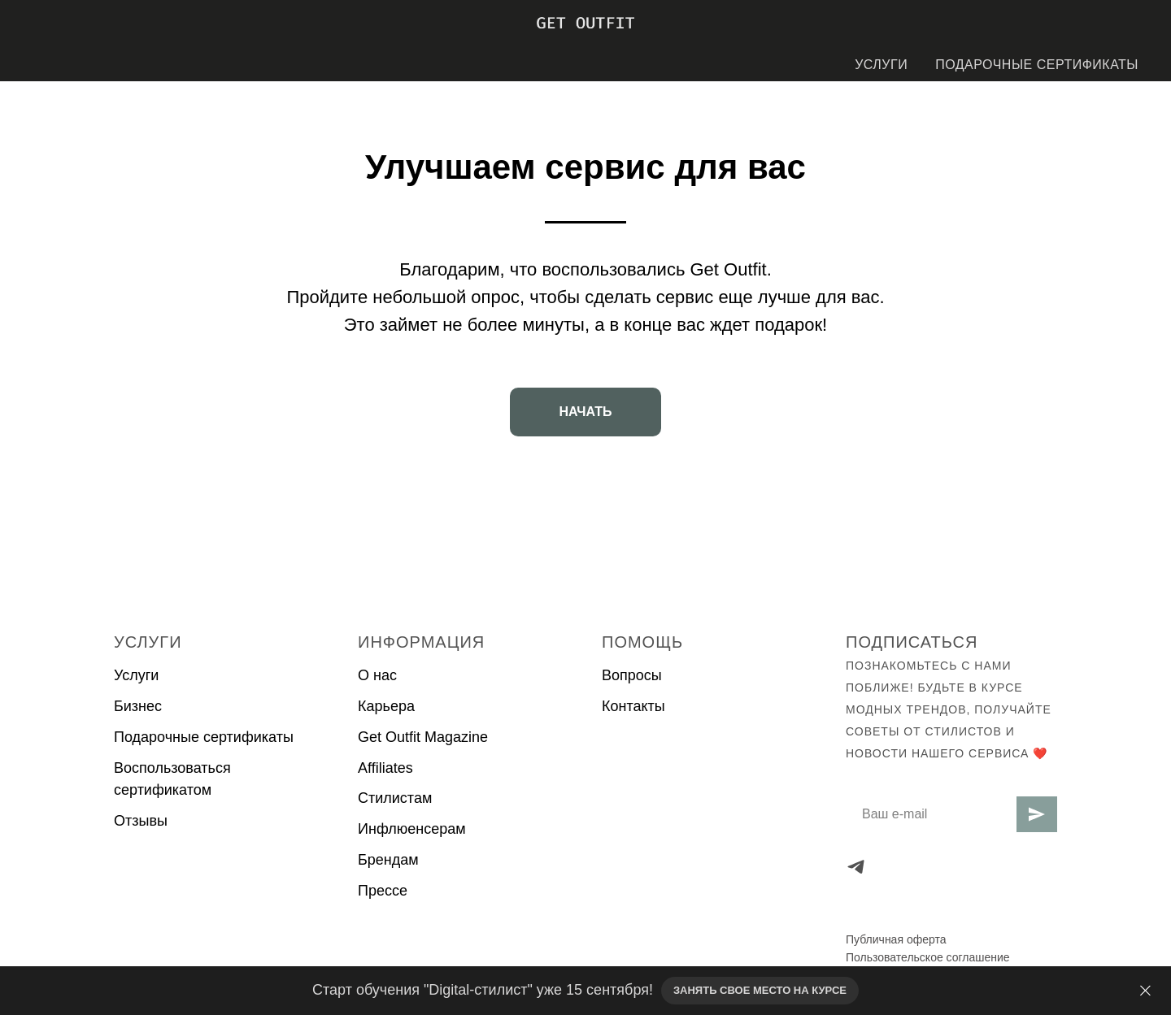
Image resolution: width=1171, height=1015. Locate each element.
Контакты (633, 706)
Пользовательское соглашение (928, 957)
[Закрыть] (1145, 991)
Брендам (388, 860)
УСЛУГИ (881, 65)
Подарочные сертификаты (204, 737)
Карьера (386, 706)
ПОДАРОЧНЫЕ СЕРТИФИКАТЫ (1036, 65)
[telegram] (856, 867)
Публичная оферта (896, 939)
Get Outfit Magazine (423, 737)
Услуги (136, 675)
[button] (585, 412)
